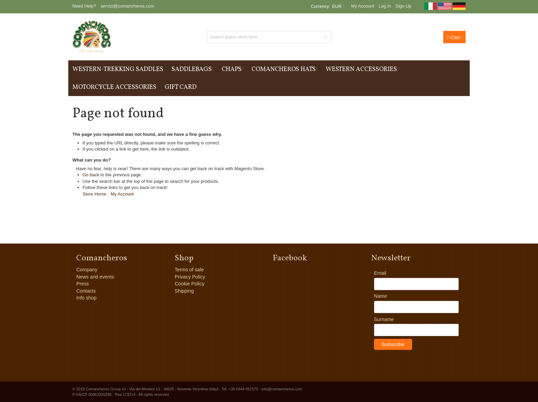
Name (380, 296)
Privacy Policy (190, 277)
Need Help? (84, 6)
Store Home (94, 194)
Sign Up (403, 6)
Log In (384, 6)
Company (86, 269)
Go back (91, 174)
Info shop (86, 297)
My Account (362, 6)
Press (82, 283)
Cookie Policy (189, 283)
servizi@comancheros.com (127, 6)
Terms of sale (189, 269)
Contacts (85, 291)
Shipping (184, 291)
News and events (95, 277)
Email (380, 273)
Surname (384, 319)
